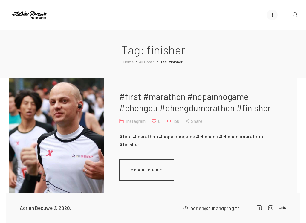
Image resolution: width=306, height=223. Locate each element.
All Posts (147, 61)
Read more (146, 169)
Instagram (136, 121)
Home (128, 61)
